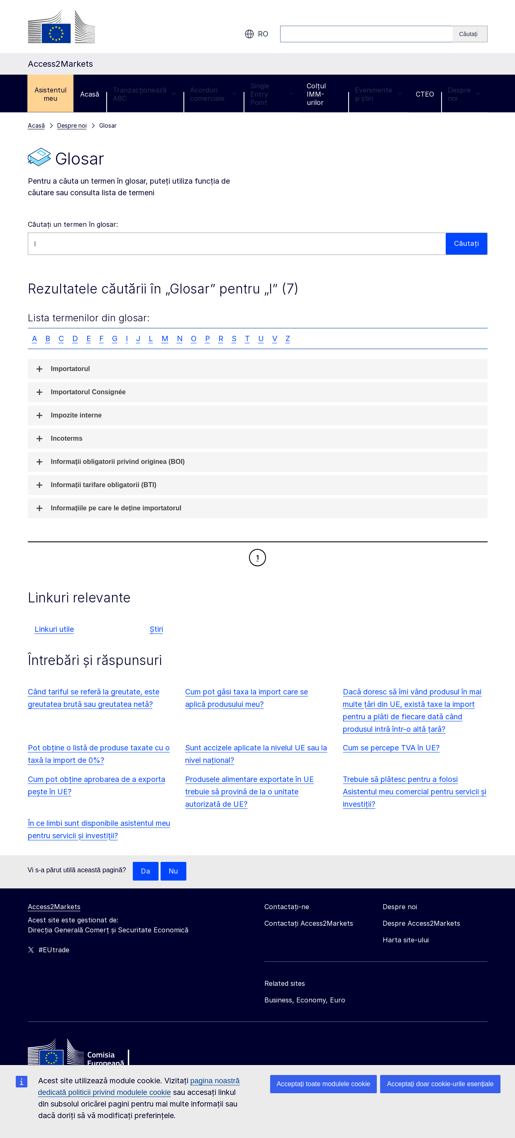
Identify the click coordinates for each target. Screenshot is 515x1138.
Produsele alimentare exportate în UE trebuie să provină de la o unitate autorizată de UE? (249, 791)
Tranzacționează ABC (144, 94)
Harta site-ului (406, 940)
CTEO (425, 94)
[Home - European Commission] (88, 1055)
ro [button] (256, 34)
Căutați (466, 243)
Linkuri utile (54, 629)
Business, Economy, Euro (304, 1000)
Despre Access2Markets (421, 924)
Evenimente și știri (378, 94)
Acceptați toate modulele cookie (324, 1083)
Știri (156, 629)
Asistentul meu (50, 94)
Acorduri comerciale (213, 94)
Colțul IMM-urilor (316, 94)
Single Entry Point (271, 94)
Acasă (89, 94)
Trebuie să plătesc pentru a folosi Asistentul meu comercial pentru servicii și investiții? (414, 791)
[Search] (470, 34)
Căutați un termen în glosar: (73, 224)
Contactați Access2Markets (308, 924)
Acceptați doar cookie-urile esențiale (440, 1083)
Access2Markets (54, 907)
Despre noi (464, 94)
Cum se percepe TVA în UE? (391, 747)
